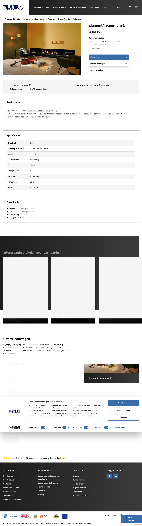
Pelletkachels (8, 480)
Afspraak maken (79, 487)
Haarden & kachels (42, 7)
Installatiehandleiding (18, 211)
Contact (76, 476)
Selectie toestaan (123, 504)
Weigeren (123, 511)
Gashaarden (27, 19)
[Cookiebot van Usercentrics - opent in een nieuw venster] (14, 521)
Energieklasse (15, 217)
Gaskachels (7, 484)
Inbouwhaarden (39, 19)
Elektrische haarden (11, 487)
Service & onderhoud (77, 7)
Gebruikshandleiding (18, 208)
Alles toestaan (123, 497)
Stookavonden (78, 484)
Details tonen (120, 522)
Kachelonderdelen (45, 487)
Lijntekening (14, 214)
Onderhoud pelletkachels (48, 483)
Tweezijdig (51, 19)
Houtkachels (8, 476)
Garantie (41, 490)
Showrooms (94, 7)
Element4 (61, 19)
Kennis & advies (59, 7)
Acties (104, 7)
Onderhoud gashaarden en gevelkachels (48, 477)
